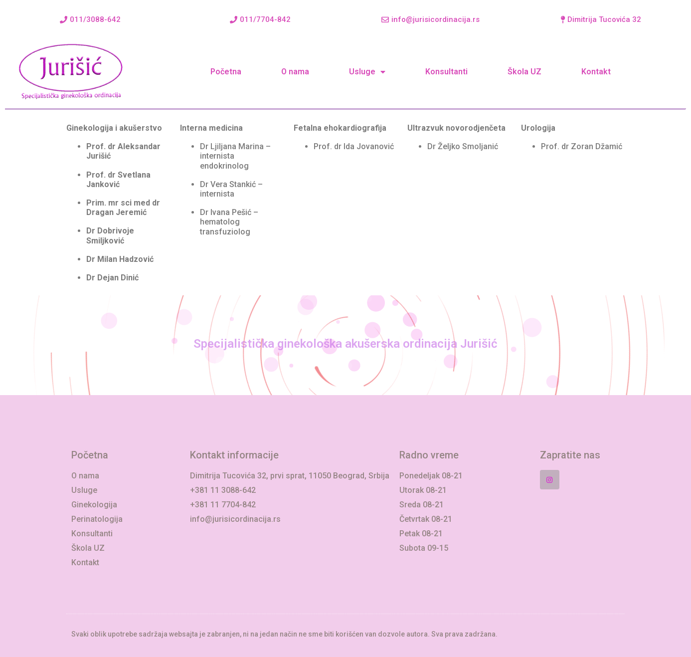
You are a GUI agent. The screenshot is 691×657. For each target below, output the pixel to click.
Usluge (367, 72)
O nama (295, 71)
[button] (90, 20)
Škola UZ (524, 71)
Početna (225, 71)
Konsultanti (446, 71)
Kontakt (596, 71)
